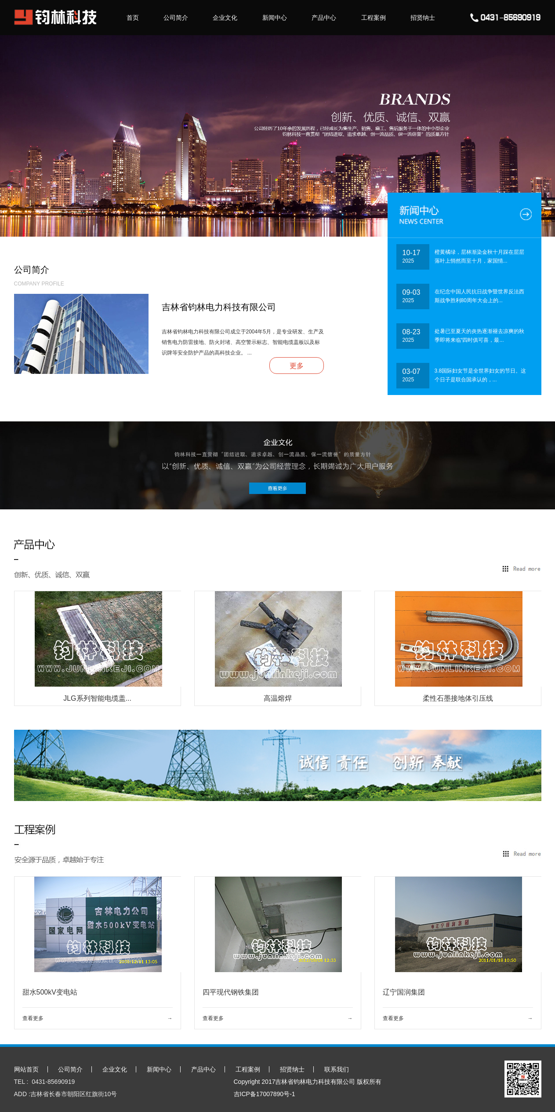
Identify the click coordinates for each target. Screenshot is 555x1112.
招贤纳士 (422, 17)
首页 (133, 17)
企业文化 (225, 17)
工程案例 (373, 17)
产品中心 (324, 17)
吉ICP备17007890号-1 (264, 1094)
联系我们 (336, 1069)
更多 (297, 365)
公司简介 (175, 17)
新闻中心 (274, 17)
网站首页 (26, 1069)
